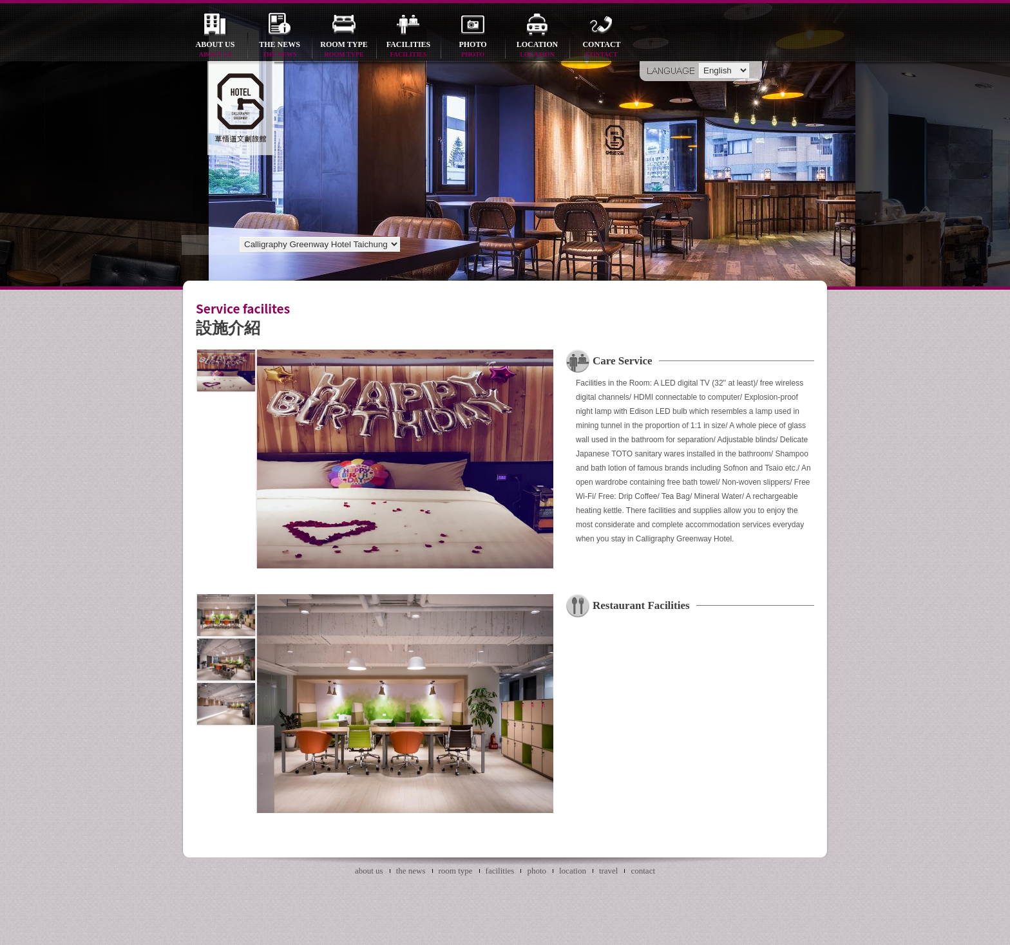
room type (344, 50)
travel (608, 870)
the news (279, 50)
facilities (408, 50)
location (537, 50)
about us (215, 50)
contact (601, 50)
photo (473, 50)
